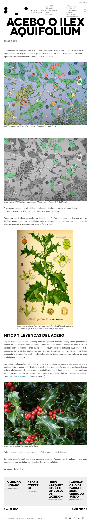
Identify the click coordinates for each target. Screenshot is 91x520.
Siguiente (78, 509)
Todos (68, 5)
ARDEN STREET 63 (33, 485)
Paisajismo (70, 14)
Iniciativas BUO (51, 11)
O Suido (69, 12)
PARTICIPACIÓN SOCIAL (74, 16)
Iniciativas (70, 9)
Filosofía (49, 7)
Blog (47, 12)
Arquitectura (71, 7)
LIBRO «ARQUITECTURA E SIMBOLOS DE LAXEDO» (56, 489)
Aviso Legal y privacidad (33, 518)
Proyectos (50, 9)
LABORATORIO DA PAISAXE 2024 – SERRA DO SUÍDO (76, 489)
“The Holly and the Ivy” (18, 376)
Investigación (71, 11)
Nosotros (49, 5)
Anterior (12, 509)
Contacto (49, 14)
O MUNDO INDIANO (14, 484)
